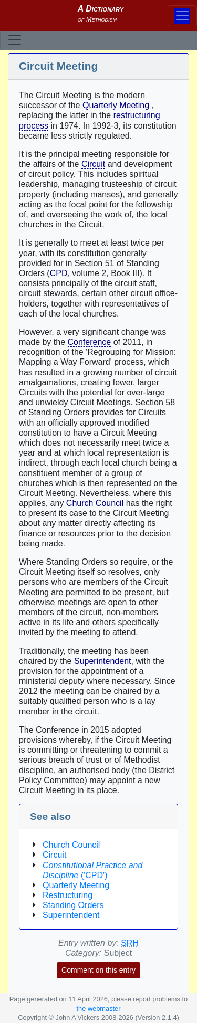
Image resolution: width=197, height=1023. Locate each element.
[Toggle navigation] (14, 39)
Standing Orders (73, 905)
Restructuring (67, 895)
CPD (59, 273)
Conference (89, 342)
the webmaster (99, 1009)
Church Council (94, 503)
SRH (130, 942)
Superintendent (102, 661)
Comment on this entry (98, 970)
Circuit (93, 164)
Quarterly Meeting (115, 105)
